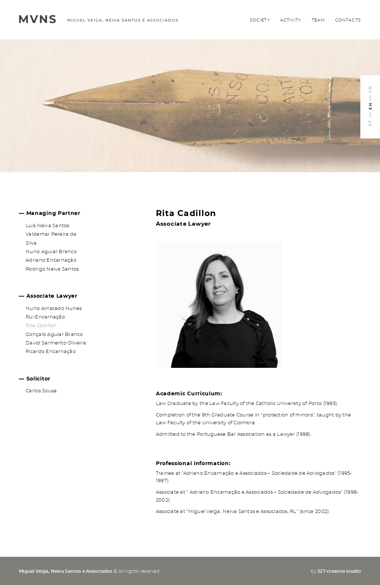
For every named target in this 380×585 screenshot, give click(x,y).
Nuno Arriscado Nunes (54, 308)
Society (260, 20)
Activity (291, 20)
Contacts (348, 20)
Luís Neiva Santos (47, 225)
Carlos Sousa (41, 391)
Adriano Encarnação (51, 260)
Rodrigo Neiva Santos (52, 269)
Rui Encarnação (45, 317)
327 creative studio (339, 571)
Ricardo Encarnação (51, 351)
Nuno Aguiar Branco (51, 251)
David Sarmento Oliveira (56, 343)
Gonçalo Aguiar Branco (54, 334)
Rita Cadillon (41, 325)
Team (318, 20)
